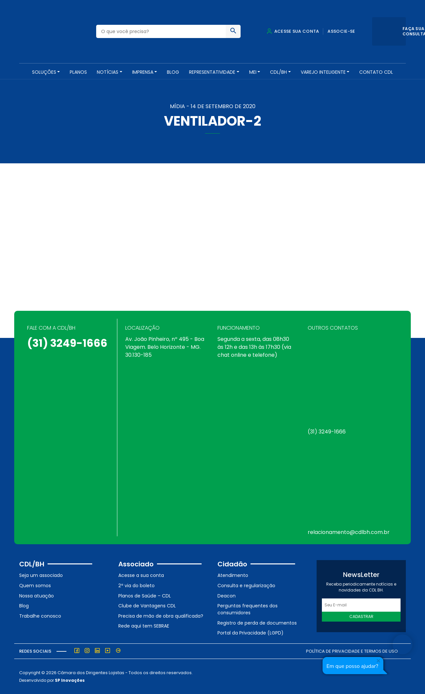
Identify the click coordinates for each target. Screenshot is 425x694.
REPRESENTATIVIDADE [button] (212, 72)
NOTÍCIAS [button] (107, 72)
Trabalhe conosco (40, 616)
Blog (173, 72)
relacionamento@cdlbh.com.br (349, 532)
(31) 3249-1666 (67, 343)
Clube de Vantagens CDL (147, 605)
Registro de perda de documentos (257, 623)
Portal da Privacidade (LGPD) (250, 633)
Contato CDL (376, 72)
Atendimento (232, 575)
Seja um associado (41, 575)
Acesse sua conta (293, 31)
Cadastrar (361, 616)
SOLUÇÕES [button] (44, 72)
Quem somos (35, 585)
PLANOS (78, 72)
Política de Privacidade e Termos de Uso (352, 651)
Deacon (226, 595)
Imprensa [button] (142, 72)
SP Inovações (70, 680)
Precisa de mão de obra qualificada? (160, 616)
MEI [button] (252, 72)
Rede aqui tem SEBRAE (143, 626)
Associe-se (341, 31)
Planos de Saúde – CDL (144, 595)
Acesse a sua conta (141, 575)
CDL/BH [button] (278, 72)
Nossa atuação (36, 595)
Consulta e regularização (246, 585)
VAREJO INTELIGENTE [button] (323, 72)
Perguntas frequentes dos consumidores (247, 609)
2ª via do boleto (136, 585)
